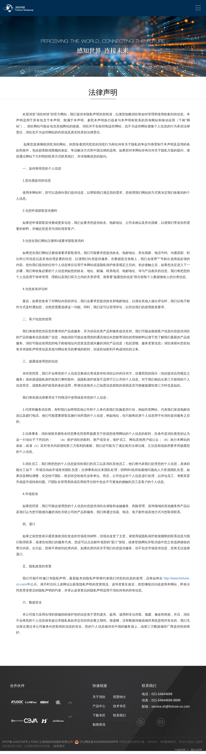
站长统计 (59, 746)
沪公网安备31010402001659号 (98, 741)
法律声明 (46, 71)
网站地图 (196, 750)
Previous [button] (70, 703)
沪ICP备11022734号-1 (16, 741)
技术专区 (119, 706)
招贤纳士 (119, 697)
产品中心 (99, 706)
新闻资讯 (99, 724)
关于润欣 (99, 697)
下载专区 (99, 715)
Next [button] (70, 717)
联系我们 (119, 715)
